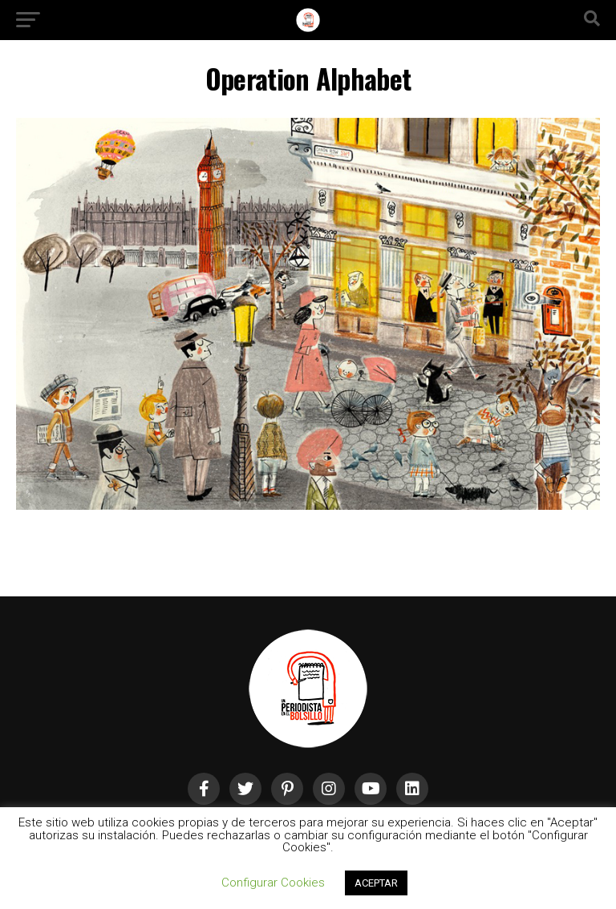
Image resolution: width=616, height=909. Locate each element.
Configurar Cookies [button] (273, 882)
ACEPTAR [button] (376, 883)
